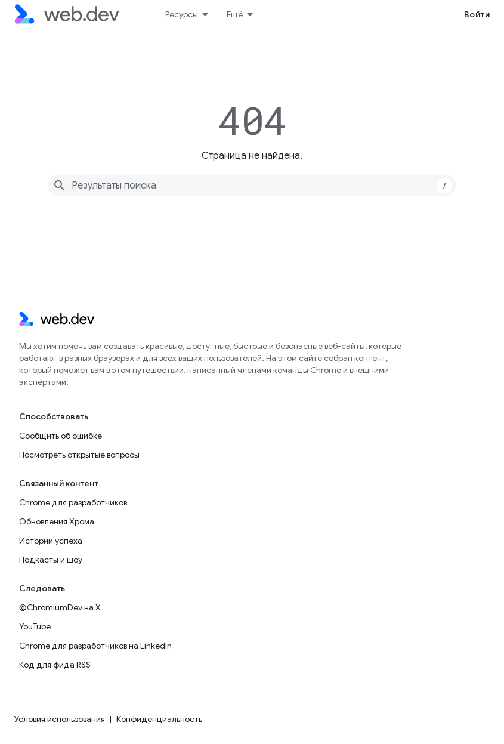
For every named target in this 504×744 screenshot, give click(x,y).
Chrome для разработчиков (73, 502)
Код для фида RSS (55, 664)
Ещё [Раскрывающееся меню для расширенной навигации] (235, 14)
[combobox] (252, 185)
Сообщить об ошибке (60, 435)
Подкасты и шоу (50, 559)
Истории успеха (50, 540)
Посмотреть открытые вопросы (79, 454)
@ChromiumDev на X (60, 607)
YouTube (35, 626)
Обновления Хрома (56, 521)
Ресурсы (181, 14)
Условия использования (59, 719)
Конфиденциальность (159, 719)
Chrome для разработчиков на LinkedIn (95, 645)
